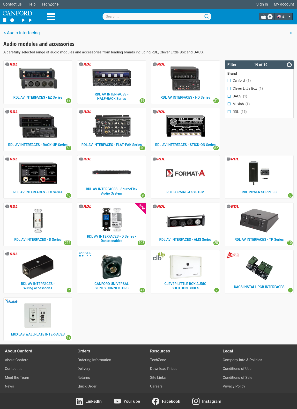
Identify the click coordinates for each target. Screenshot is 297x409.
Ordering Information (94, 360)
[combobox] (157, 16)
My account (284, 4)
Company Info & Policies (242, 360)
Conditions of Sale (237, 377)
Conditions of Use (237, 368)
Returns (83, 377)
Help (32, 4)
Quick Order (87, 386)
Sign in (262, 4)
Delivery (83, 368)
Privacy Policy (234, 386)
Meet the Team (17, 377)
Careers (156, 386)
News (9, 386)
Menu (51, 16)
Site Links (158, 377)
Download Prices (164, 368)
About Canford (16, 360)
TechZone (50, 4)
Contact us (12, 4)
